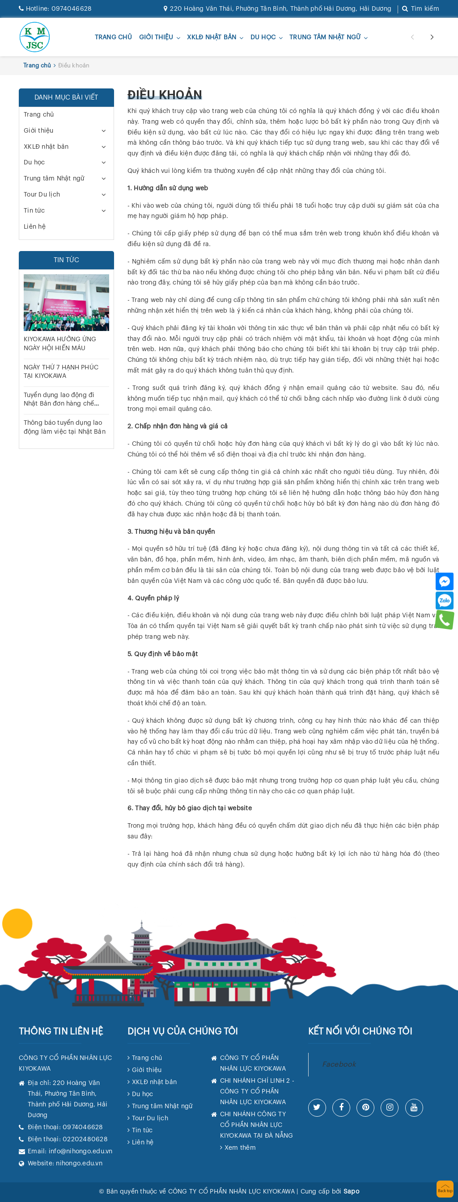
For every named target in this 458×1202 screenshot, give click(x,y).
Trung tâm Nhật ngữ (325, 38)
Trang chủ (113, 37)
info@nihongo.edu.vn (81, 1151)
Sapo (351, 1192)
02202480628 (85, 1139)
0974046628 (55, 9)
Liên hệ (35, 227)
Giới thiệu (156, 38)
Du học (263, 38)
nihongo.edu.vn (79, 1163)
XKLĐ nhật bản (211, 38)
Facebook (339, 1064)
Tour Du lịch (42, 195)
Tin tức (34, 211)
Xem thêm (240, 1148)
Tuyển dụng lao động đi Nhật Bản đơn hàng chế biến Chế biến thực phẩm (62, 404)
